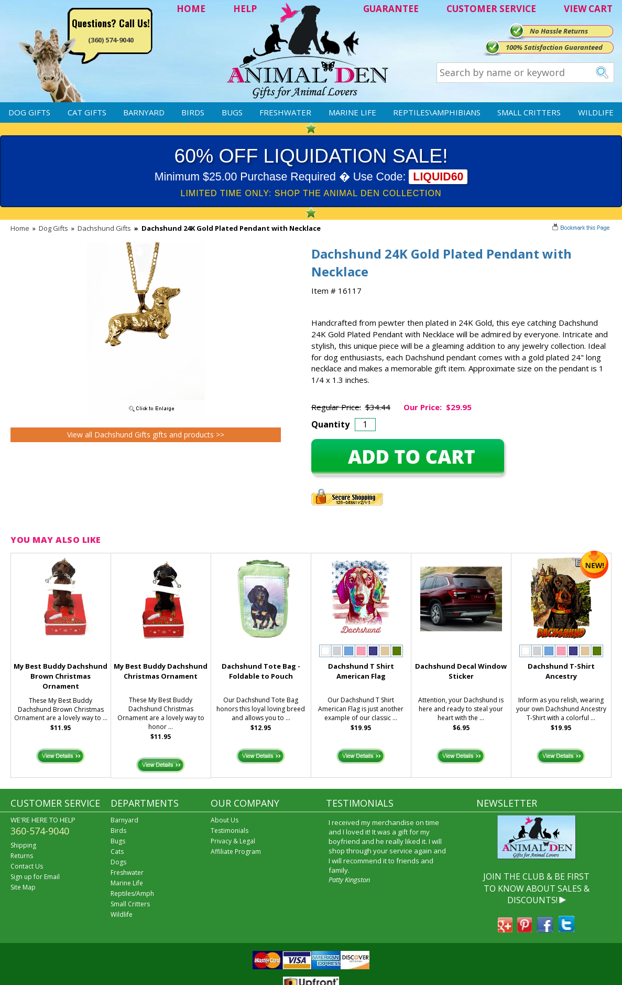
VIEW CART (588, 9)
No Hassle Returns (559, 31)
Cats (117, 851)
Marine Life (352, 112)
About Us (224, 820)
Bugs (232, 112)
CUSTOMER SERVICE (491, 9)
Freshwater (285, 112)
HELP (245, 9)
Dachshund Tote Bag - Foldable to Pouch (261, 671)
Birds (192, 112)
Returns (21, 855)
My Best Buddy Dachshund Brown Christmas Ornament (60, 676)
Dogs (118, 862)
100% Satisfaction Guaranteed (554, 47)
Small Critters (529, 112)
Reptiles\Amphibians (437, 112)
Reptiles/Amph (132, 893)
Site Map (23, 887)
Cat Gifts (87, 112)
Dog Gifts (29, 112)
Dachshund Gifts (104, 228)
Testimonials (229, 830)
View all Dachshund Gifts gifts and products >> (145, 435)
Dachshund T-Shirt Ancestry (561, 671)
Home (19, 228)
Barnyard (144, 112)
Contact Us (26, 866)
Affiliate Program (236, 851)
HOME (191, 9)
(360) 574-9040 (111, 40)
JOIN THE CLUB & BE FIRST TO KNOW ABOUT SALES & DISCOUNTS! (536, 888)
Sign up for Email (35, 876)
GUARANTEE (391, 9)
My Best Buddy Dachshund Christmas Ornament (161, 671)
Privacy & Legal (233, 841)
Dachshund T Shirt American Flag (361, 671)
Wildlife (596, 112)
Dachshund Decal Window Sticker (461, 671)
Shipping (23, 845)
